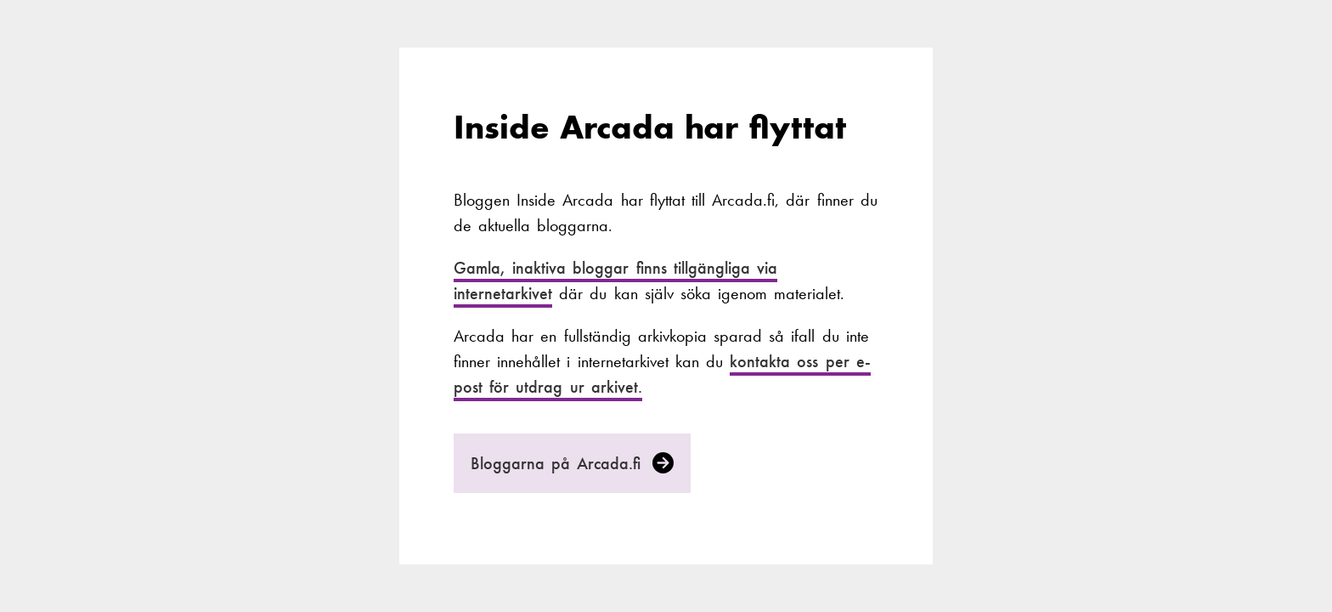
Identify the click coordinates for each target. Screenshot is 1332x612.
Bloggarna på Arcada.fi (572, 463)
